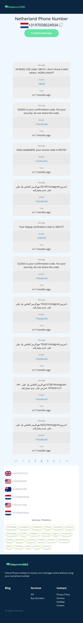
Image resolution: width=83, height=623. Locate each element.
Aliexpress (64, 539)
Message (41, 65)
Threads (19, 546)
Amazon (52, 539)
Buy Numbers (37, 598)
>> (67, 461)
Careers (60, 605)
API (32, 594)
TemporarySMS (15, 6)
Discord (69, 527)
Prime (37, 546)
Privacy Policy (63, 594)
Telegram (34, 533)
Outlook (31, 539)
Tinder (24, 533)
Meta (9, 546)
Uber (28, 546)
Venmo (46, 546)
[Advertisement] (41, 49)
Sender (41, 79)
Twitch (41, 539)
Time (41, 91)
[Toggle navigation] (76, 7)
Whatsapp (11, 527)
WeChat (46, 533)
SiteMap (61, 601)
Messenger (12, 533)
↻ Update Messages (41, 33)
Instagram (24, 527)
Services (61, 598)
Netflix (10, 539)
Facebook (37, 527)
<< (15, 461)
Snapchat (66, 533)
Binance (20, 539)
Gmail (48, 527)
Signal (56, 533)
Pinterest (58, 527)
